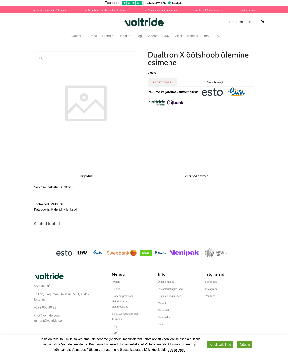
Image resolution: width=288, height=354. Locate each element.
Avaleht (116, 281)
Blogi (115, 326)
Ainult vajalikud (220, 344)
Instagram (211, 288)
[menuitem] (76, 36)
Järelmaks (164, 317)
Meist (161, 324)
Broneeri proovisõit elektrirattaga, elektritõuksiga (122, 301)
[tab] (86, 176)
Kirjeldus (86, 176)
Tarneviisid (164, 310)
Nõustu (245, 344)
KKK (114, 333)
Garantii (162, 303)
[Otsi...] (217, 36)
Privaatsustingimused (170, 288)
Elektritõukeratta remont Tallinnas (125, 316)
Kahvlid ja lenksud (64, 209)
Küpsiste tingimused (169, 296)
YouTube (210, 296)
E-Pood (116, 288)
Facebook (211, 281)
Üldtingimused (166, 281)
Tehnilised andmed (196, 176)
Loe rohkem (176, 349)
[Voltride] (144, 22)
